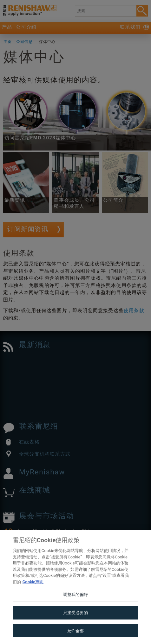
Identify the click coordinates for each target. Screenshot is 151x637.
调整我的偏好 (75, 603)
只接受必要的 (75, 621)
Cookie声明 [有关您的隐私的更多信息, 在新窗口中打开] (33, 590)
